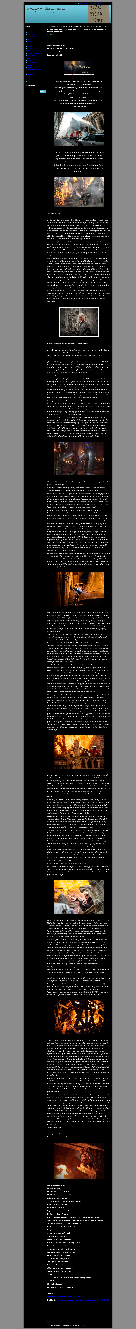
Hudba (29, 60)
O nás (29, 32)
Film (28, 51)
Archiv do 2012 (31, 34)
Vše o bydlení (31, 74)
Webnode (84, 1325)
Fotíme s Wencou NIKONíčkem (36, 53)
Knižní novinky (31, 62)
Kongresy (30, 65)
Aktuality (29, 41)
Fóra (28, 81)
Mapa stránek (95, 3)
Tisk (108, 3)
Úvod (48, 26)
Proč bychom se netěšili (34, 69)
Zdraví (29, 79)
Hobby (29, 58)
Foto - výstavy (31, 55)
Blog (28, 39)
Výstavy (29, 76)
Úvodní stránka (84, 3)
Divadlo (29, 46)
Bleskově (30, 44)
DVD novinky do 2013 (33, 48)
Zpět (48, 1322)
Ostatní (29, 67)
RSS (103, 3)
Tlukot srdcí (30, 72)
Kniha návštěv (31, 37)
